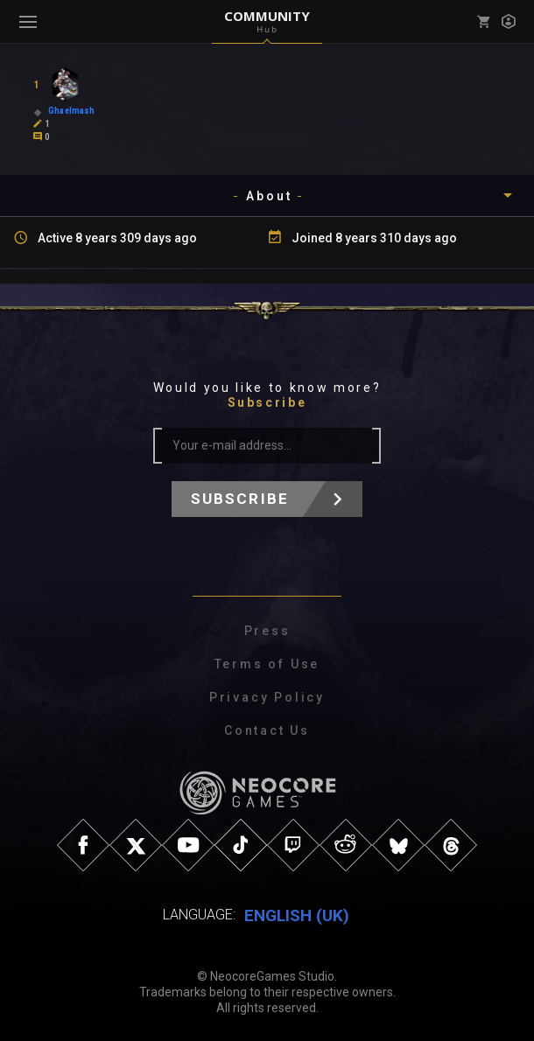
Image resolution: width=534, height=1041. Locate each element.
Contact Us (267, 730)
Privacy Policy (267, 697)
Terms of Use (267, 664)
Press (267, 631)
